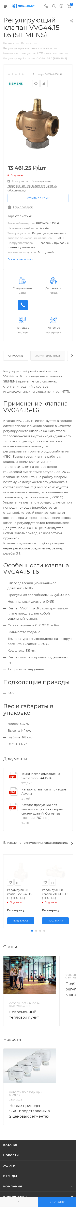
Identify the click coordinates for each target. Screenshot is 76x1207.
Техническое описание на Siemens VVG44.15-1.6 (40, 776)
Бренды (10, 1176)
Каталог (10, 1144)
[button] (32, 930)
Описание (15, 355)
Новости (11, 1155)
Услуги (9, 1165)
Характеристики (47, 355)
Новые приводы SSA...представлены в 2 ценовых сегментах (29, 1111)
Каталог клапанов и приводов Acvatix (44, 792)
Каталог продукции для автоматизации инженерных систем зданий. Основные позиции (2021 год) (43, 811)
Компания (12, 1186)
